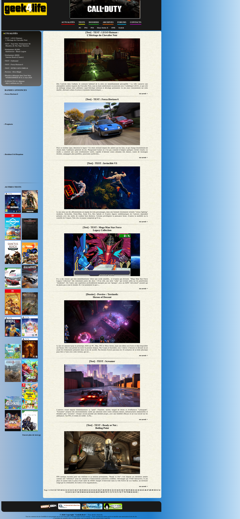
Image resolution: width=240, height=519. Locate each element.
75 (118, 492)
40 (131, 490)
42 (136, 490)
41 (134, 490)
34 (117, 490)
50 (155, 490)
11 (64, 490)
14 (71, 490)
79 (127, 492)
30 (108, 490)
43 (138, 490)
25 (96, 490)
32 (113, 490)
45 (143, 490)
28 (103, 490)
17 (78, 490)
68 (101, 492)
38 (127, 490)
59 (80, 492)
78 (125, 492)
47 (148, 490)
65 (94, 492)
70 (106, 492)
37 (124, 490)
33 (115, 490)
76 (120, 492)
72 (111, 492)
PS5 (86, 28)
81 (131, 492)
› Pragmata (8, 124)
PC (80, 28)
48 (150, 490)
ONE (113, 28)
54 (69, 492)
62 (87, 492)
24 (94, 490)
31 (110, 490)
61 (85, 492)
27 (101, 490)
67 (99, 492)
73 (113, 492)
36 (122, 490)
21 (87, 490)
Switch (121, 28)
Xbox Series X (103, 28)
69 (104, 492)
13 (68, 490)
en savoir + (143, 93)
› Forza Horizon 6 (11, 94)
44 (141, 490)
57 (76, 492)
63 (90, 492)
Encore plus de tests (31, 435)
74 (115, 492)
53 (66, 492)
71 (108, 492)
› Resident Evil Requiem (13, 154)
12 (66, 490)
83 (136, 492)
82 (134, 492)
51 (157, 490)
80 (129, 492)
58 (78, 492)
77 (122, 492)
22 (89, 490)
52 (159, 490)
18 (80, 490)
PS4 (92, 28)
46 (145, 490)
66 (97, 492)
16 (75, 490)
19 (82, 490)
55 (71, 492)
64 (92, 492)
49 (152, 490)
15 (73, 490)
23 (92, 490)
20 (85, 490)
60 (83, 492)
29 (106, 490)
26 (99, 490)
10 (61, 490)
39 (129, 490)
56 (73, 492)
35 (120, 490)
